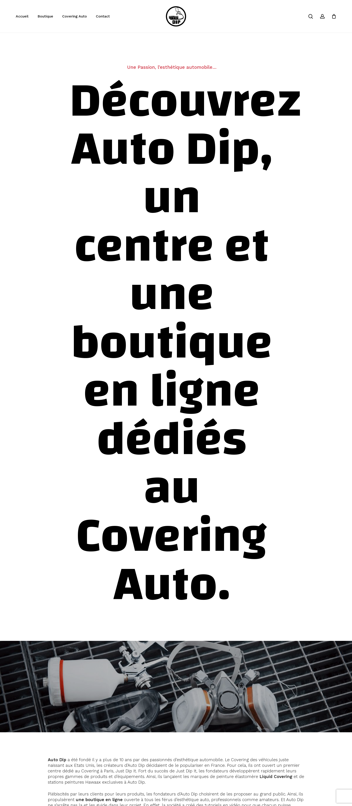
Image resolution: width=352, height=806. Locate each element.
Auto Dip (57, 759)
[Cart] (333, 16)
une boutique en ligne (99, 799)
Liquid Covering (276, 776)
